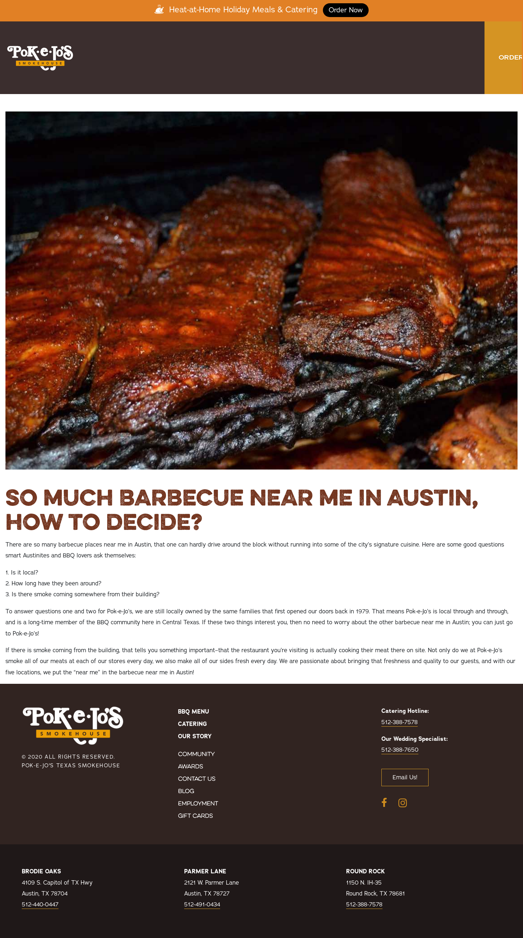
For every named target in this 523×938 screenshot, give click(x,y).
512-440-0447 (40, 905)
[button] (504, 58)
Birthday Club (377, 40)
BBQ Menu (193, 712)
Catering (214, 40)
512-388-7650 (399, 750)
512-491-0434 (202, 905)
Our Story (322, 40)
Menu (172, 40)
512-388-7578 (399, 722)
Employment (198, 804)
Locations (264, 40)
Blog (186, 792)
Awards (190, 767)
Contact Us (196, 779)
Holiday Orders (374, 77)
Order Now (346, 10)
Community (196, 755)
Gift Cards (195, 816)
